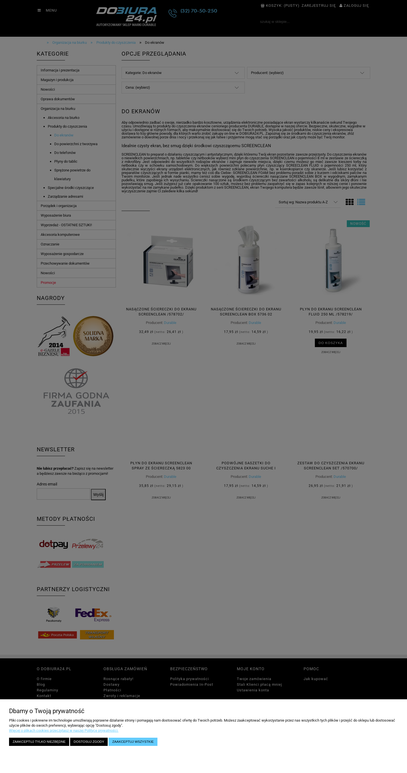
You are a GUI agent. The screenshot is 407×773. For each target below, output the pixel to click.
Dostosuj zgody (89, 741)
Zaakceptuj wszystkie (133, 741)
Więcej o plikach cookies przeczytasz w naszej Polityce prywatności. (63, 730)
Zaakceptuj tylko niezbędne (39, 741)
